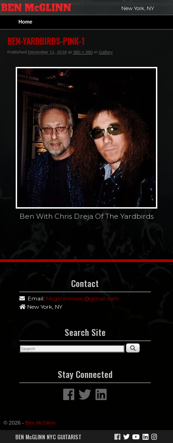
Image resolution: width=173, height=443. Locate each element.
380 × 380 (83, 51)
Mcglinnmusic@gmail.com (82, 298)
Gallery (106, 51)
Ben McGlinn (40, 422)
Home (25, 21)
